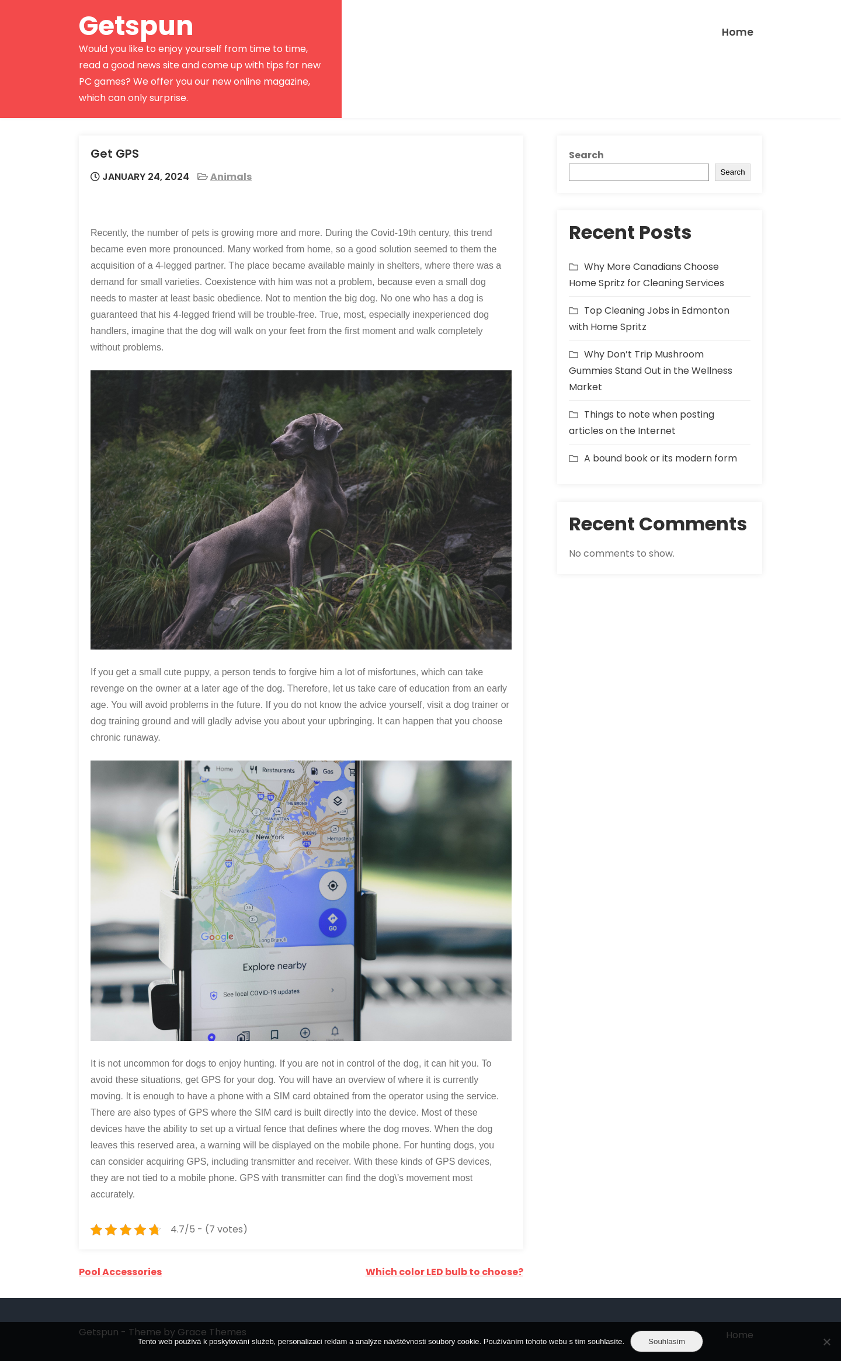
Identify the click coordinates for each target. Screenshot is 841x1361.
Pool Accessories (120, 1272)
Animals (231, 176)
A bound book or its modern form (660, 458)
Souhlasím (666, 1341)
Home (737, 32)
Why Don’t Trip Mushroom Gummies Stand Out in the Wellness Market (650, 371)
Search (586, 155)
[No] (826, 1342)
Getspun (136, 26)
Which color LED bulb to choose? (444, 1272)
